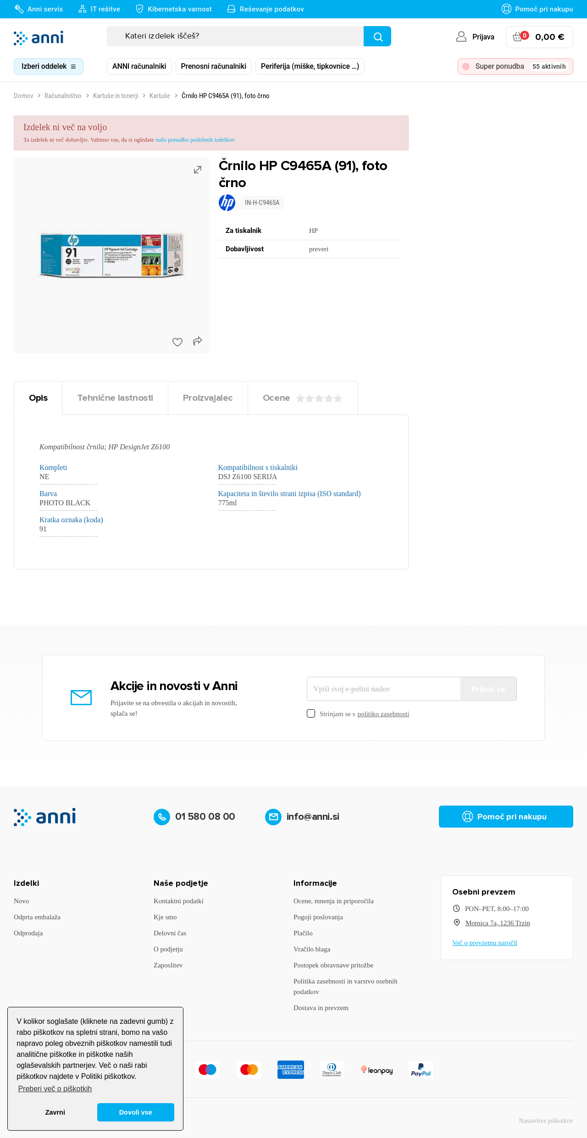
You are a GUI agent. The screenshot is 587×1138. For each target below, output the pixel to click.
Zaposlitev (168, 965)
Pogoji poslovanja (318, 917)
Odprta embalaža (37, 917)
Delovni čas (170, 933)
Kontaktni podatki (179, 901)
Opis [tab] (38, 397)
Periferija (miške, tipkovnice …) (310, 66)
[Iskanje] (249, 36)
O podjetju (168, 949)
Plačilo (303, 933)
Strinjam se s (358, 714)
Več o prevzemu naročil (484, 942)
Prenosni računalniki (214, 66)
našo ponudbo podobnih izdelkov (195, 139)
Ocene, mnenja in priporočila (334, 901)
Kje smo (165, 917)
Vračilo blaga (312, 949)
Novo (21, 901)
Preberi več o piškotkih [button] (55, 1089)
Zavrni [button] (55, 1112)
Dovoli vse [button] (135, 1112)
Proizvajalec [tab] (208, 397)
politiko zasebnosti (384, 714)
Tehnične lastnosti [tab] (115, 397)
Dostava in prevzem (321, 1007)
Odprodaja (28, 933)
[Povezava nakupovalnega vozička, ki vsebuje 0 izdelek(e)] (539, 37)
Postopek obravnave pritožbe (333, 965)
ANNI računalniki (139, 66)
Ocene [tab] (303, 397)
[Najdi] (377, 36)
